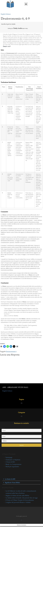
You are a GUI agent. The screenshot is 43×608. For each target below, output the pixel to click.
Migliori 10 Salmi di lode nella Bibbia (17, 495)
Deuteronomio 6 (11, 351)
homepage (9, 457)
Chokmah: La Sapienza (13, 460)
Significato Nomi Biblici (12, 482)
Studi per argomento (12, 466)
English (3, 14)
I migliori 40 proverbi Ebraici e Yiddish (18, 502)
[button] (26, 4)
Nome (3, 428)
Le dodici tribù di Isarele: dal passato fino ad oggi (21, 498)
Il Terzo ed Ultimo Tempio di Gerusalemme (20, 500)
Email (3, 434)
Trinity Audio (17, 28)
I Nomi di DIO (10, 462)
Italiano (8, 14)
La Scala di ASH (10, 479)
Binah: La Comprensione (13, 464)
